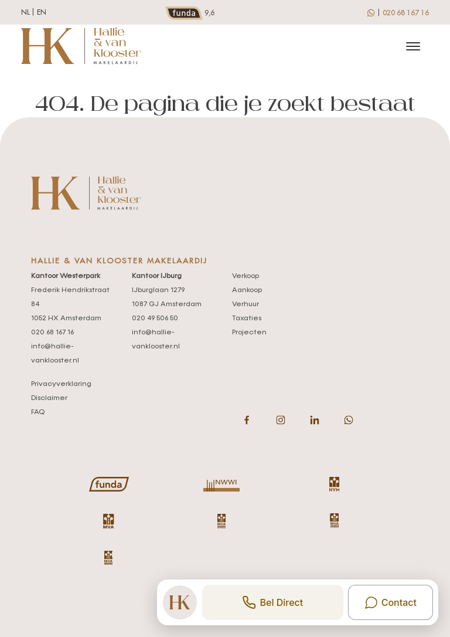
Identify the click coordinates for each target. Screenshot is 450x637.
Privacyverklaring (61, 384)
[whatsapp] (372, 12)
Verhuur (245, 304)
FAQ (38, 412)
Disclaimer (49, 398)
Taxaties (246, 318)
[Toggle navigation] (413, 46)
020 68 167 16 (406, 12)
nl (25, 12)
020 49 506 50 (155, 318)
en (41, 12)
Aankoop (247, 290)
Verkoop (245, 276)
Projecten (249, 332)
